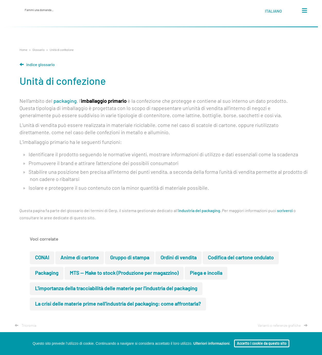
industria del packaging (199, 211)
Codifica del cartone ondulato (241, 257)
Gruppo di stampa (129, 257)
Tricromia (25, 325)
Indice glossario (37, 65)
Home (23, 49)
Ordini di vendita (178, 257)
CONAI (42, 257)
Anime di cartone (79, 257)
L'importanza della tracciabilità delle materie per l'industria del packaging (116, 288)
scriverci (285, 211)
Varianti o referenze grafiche (283, 325)
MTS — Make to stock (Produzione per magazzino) (124, 273)
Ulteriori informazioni (211, 343)
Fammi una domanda (39, 10)
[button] (278, 12)
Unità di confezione (62, 49)
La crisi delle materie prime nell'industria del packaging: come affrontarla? (118, 304)
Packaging (46, 273)
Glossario (38, 49)
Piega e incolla (206, 273)
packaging (65, 101)
